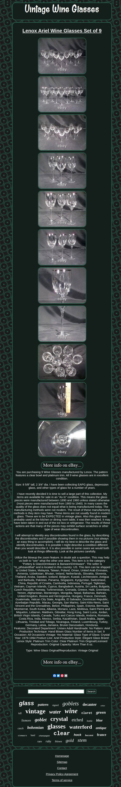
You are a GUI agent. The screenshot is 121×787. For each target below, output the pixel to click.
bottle (89, 720)
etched (77, 720)
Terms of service (62, 780)
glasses (57, 726)
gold (70, 740)
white (103, 705)
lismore (26, 720)
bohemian (35, 727)
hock (77, 735)
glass (26, 703)
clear (62, 734)
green (101, 712)
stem (82, 740)
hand (33, 735)
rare (39, 741)
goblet (41, 719)
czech (20, 728)
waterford (80, 727)
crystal (59, 718)
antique (101, 728)
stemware (22, 736)
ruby (48, 741)
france (101, 735)
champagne (44, 736)
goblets (70, 703)
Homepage (62, 755)
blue (99, 720)
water (55, 712)
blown (58, 741)
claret (86, 713)
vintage (35, 711)
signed (55, 705)
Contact (62, 768)
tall (20, 713)
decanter (90, 704)
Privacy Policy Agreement (62, 774)
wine (71, 711)
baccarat (89, 735)
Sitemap (62, 762)
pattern (43, 705)
